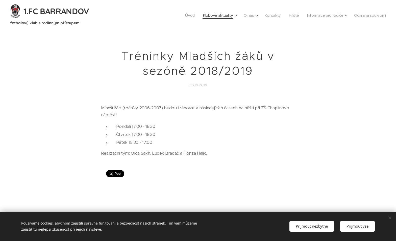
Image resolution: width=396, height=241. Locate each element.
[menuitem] (185, 15)
